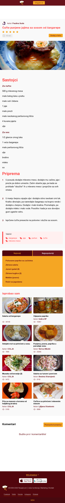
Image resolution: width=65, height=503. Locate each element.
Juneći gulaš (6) (12, 269)
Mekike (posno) (12, 277)
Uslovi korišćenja (33, 488)
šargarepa (13, 238)
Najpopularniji (48, 253)
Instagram (28, 494)
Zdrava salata (12, 265)
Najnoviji (17, 253)
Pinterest (35, 494)
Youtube (20, 494)
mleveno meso (15, 241)
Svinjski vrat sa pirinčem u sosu (17, 339)
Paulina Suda (18, 23)
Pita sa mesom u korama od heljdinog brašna (17, 396)
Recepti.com (4, 488)
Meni (32, 500)
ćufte (45, 238)
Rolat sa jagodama (14, 282)
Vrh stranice (31, 475)
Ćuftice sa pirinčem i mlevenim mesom (48, 396)
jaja (24, 238)
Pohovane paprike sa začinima (19, 260)
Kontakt (51, 488)
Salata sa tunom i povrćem (48, 368)
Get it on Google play (40, 480)
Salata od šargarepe (17, 310)
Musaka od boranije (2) (17, 368)
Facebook (7, 494)
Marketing (44, 488)
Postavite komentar (53, 425)
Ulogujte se (39, 3)
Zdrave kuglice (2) (13, 273)
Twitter (14, 494)
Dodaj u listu (55, 35)
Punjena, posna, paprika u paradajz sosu (48, 339)
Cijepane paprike (48, 310)
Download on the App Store (25, 480)
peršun (34, 238)
